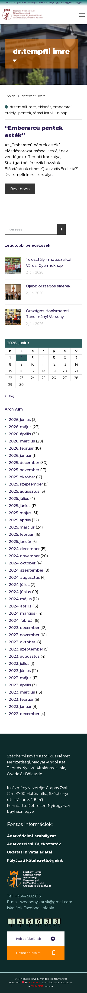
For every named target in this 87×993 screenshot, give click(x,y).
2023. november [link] (24, 635)
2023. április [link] (20, 685)
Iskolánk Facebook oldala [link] (30, 908)
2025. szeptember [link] (26, 484)
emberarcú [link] (63, 107)
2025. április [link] (20, 520)
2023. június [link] (20, 671)
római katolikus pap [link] (50, 113)
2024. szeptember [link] (26, 570)
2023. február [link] (21, 699)
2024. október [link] (22, 563)
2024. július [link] (19, 584)
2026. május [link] (20, 427)
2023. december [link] (24, 628)
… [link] (53, 174)
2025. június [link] (20, 506)
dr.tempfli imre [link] (23, 107)
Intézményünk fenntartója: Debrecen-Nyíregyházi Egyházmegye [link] (44, 2)
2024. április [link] (20, 606)
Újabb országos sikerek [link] (48, 286)
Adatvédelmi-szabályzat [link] (32, 836)
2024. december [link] (24, 549)
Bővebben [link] (20, 189)
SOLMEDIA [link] (38, 982)
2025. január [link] (20, 541)
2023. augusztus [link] (24, 656)
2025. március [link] (22, 527)
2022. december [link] (24, 714)
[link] (23, 14)
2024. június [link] (20, 592)
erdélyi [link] (10, 113)
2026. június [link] (20, 419)
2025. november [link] (24, 470)
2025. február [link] (21, 534)
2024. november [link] (24, 556)
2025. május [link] (20, 513)
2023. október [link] (22, 642)
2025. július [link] (19, 498)
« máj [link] (9, 395)
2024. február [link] (21, 620)
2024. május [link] (20, 599)
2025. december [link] (24, 463)
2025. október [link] (22, 477)
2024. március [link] (22, 613)
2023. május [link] (20, 678)
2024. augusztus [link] (24, 577)
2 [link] (22, 358)
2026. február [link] (21, 448)
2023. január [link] (20, 706)
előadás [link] (44, 107)
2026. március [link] (22, 441)
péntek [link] (24, 113)
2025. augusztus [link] (24, 491)
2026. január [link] (20, 455)
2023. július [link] (19, 663)
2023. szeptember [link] (26, 649)
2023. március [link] (22, 692)
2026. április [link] (20, 434)
